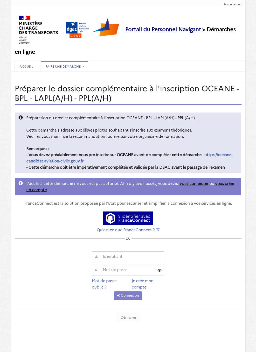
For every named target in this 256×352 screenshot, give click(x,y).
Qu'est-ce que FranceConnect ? (126, 230)
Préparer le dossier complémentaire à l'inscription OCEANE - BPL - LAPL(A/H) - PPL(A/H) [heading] (127, 93)
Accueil (26, 66)
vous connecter (194, 183)
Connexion (128, 295)
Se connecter (231, 4)
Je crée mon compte (142, 284)
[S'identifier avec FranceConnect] (128, 218)
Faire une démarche (63, 66)
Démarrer (128, 317)
